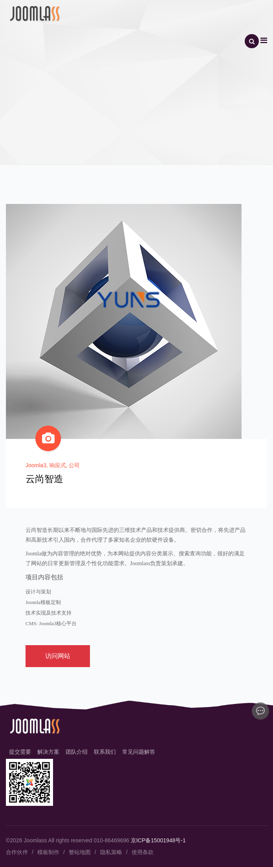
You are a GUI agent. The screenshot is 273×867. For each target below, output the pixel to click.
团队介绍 (77, 752)
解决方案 (48, 752)
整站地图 (80, 852)
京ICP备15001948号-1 (158, 840)
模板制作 (48, 852)
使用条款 (143, 852)
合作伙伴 (17, 852)
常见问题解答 (138, 752)
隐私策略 (111, 852)
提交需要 (20, 752)
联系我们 (105, 752)
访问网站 (57, 656)
